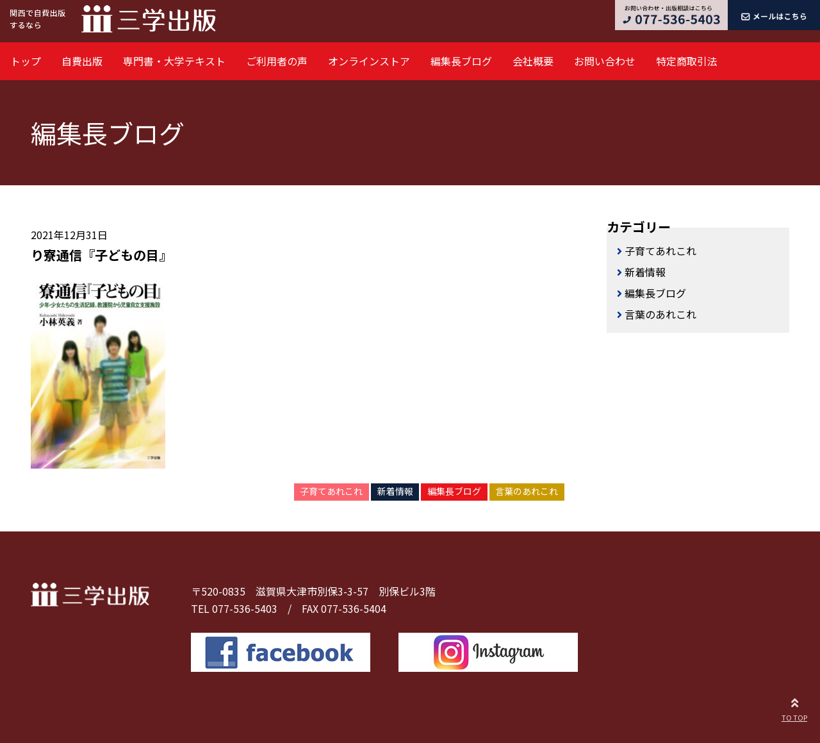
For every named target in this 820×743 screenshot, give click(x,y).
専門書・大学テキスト (174, 61)
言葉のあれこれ (526, 491)
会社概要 (533, 61)
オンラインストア (369, 61)
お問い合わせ (605, 61)
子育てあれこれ (331, 491)
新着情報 (395, 491)
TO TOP (794, 707)
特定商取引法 (687, 61)
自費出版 (82, 61)
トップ (25, 61)
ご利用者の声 (277, 61)
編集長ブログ (461, 61)
